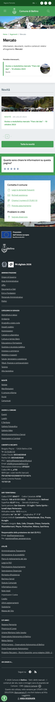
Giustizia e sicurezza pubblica (13, 346)
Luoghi (4, 418)
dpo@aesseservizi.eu (15, 535)
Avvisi (3, 396)
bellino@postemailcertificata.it (19, 460)
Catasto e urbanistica (10, 334)
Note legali (5, 590)
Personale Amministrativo (12, 297)
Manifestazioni (7, 388)
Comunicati (6, 400)
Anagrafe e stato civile (10, 322)
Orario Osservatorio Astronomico (14, 648)
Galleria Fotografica (9, 426)
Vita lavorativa (7, 370)
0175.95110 (10, 451)
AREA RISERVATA (26, 698)
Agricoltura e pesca (9, 314)
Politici (4, 301)
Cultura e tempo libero (10, 338)
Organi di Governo (8, 277)
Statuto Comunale (9, 582)
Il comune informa (8, 392)
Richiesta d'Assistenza (10, 574)
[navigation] (4, 10)
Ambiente (5, 318)
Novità (7, 116)
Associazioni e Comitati (10, 438)
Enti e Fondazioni (8, 293)
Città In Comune (30, 685)
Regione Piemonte (9, 624)
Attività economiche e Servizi (13, 434)
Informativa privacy (9, 586)
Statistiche (5, 606)
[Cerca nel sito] (48, 11)
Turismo (4, 366)
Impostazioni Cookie (9, 594)
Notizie (4, 384)
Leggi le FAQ (6, 562)
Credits (4, 598)
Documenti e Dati (8, 289)
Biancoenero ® (20, 692)
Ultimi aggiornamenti (10, 602)
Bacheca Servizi (7, 578)
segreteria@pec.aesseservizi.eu (18, 538)
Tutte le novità (27, 144)
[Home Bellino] (23, 11)
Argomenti (13, 34)
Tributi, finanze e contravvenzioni (14, 362)
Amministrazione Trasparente (13, 550)
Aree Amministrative (9, 281)
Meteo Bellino (7, 640)
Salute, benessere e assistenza (14, 358)
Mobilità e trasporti (9, 354)
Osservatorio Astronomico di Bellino (16, 636)
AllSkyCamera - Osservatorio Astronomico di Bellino (22, 644)
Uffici (3, 285)
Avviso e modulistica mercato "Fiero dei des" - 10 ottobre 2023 (23, 67)
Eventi (4, 414)
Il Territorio (5, 422)
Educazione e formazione (11, 342)
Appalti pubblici (7, 326)
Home (5, 34)
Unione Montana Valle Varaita (13, 632)
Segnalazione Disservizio (11, 570)
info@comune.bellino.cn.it (17, 463)
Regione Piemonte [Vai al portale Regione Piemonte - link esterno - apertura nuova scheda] (9, 3)
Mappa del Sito (7, 610)
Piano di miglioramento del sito (14, 558)
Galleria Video (7, 430)
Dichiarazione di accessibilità (12, 554)
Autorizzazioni (7, 330)
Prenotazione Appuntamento (13, 566)
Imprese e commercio (10, 350)
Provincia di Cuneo (8, 628)
